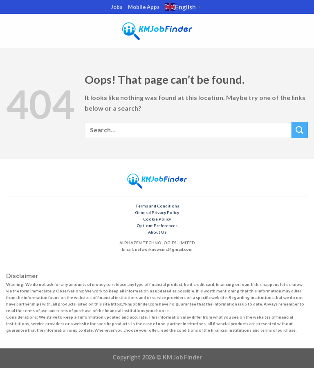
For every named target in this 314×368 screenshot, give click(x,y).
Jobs (116, 7)
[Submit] (300, 130)
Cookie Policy (157, 218)
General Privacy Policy (157, 212)
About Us (157, 232)
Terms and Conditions (157, 205)
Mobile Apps (143, 7)
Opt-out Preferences (157, 225)
